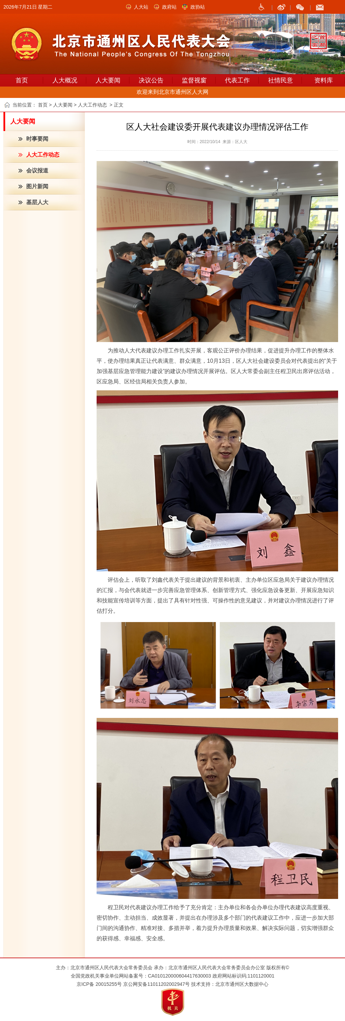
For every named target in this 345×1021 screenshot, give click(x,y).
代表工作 (237, 80)
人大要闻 (108, 80)
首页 (22, 80)
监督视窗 (194, 80)
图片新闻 (37, 186)
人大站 (141, 7)
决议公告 (151, 80)
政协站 (197, 7)
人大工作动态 (42, 155)
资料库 (323, 80)
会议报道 (37, 170)
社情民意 (280, 80)
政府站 (169, 7)
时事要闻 (37, 139)
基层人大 (37, 202)
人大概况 (64, 80)
